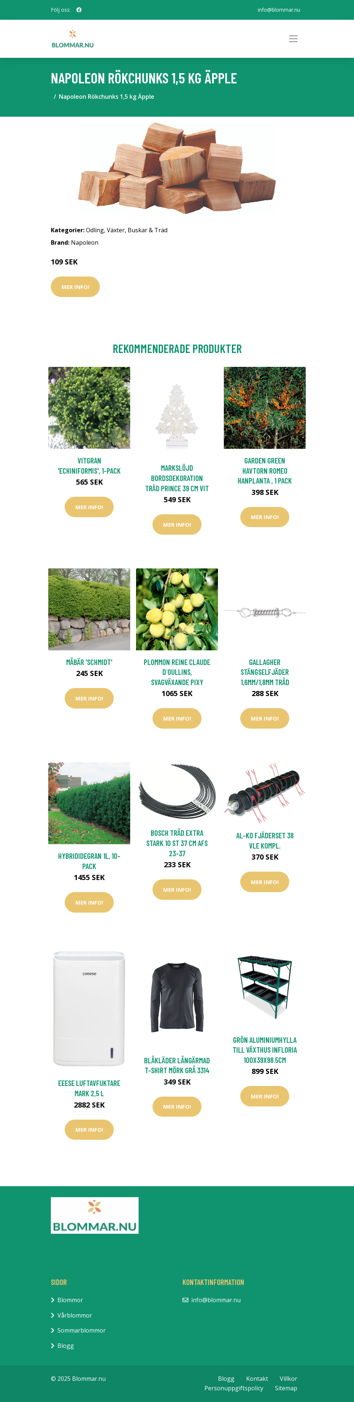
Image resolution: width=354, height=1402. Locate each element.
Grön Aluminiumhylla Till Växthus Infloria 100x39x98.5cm (265, 1049)
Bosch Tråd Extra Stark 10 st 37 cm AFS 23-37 (177, 842)
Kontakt (257, 1379)
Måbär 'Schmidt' (89, 661)
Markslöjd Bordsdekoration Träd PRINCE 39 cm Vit (177, 477)
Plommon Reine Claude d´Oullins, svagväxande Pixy (177, 672)
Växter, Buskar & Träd (137, 230)
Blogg (65, 1346)
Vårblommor (74, 1315)
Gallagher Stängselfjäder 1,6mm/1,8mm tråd (265, 672)
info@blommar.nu (279, 9)
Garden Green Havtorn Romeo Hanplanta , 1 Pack (265, 470)
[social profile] (79, 10)
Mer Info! (75, 286)
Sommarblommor (81, 1330)
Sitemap (286, 1388)
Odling (95, 230)
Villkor (288, 1379)
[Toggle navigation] (293, 39)
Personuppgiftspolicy (233, 1388)
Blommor (70, 1300)
